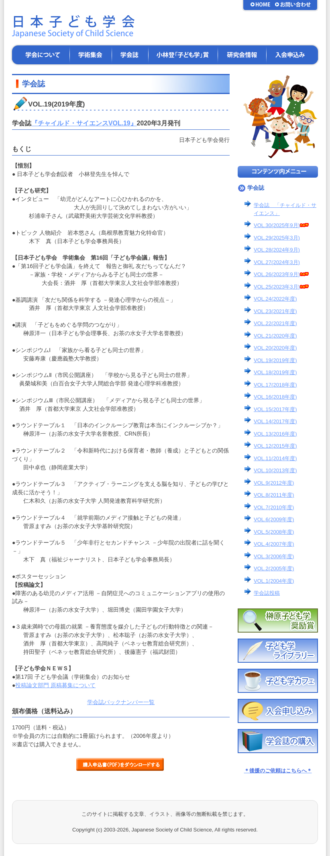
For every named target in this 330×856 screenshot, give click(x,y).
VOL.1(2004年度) (274, 581)
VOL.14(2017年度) (275, 421)
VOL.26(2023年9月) (281, 274)
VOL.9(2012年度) (274, 483)
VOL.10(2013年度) (275, 470)
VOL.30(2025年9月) (281, 225)
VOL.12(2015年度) (275, 446)
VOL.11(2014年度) (275, 458)
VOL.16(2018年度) (275, 397)
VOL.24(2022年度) (275, 299)
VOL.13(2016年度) (275, 434)
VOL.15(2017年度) (275, 409)
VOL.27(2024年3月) (277, 262)
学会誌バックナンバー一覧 (121, 702)
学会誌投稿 (267, 593)
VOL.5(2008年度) (274, 532)
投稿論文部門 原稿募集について (55, 685)
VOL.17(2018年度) (275, 385)
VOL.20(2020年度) (275, 348)
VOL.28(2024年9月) (277, 250)
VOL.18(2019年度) (275, 372)
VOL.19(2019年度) (275, 360)
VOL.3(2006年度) (274, 556)
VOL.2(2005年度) (274, 568)
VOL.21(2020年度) (275, 336)
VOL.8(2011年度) (274, 495)
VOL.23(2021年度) (275, 311)
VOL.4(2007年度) (274, 544)
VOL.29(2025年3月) (277, 238)
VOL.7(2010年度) (274, 507)
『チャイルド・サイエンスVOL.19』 (84, 123)
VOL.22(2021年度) (275, 323)
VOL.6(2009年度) (274, 519)
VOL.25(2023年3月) (281, 287)
